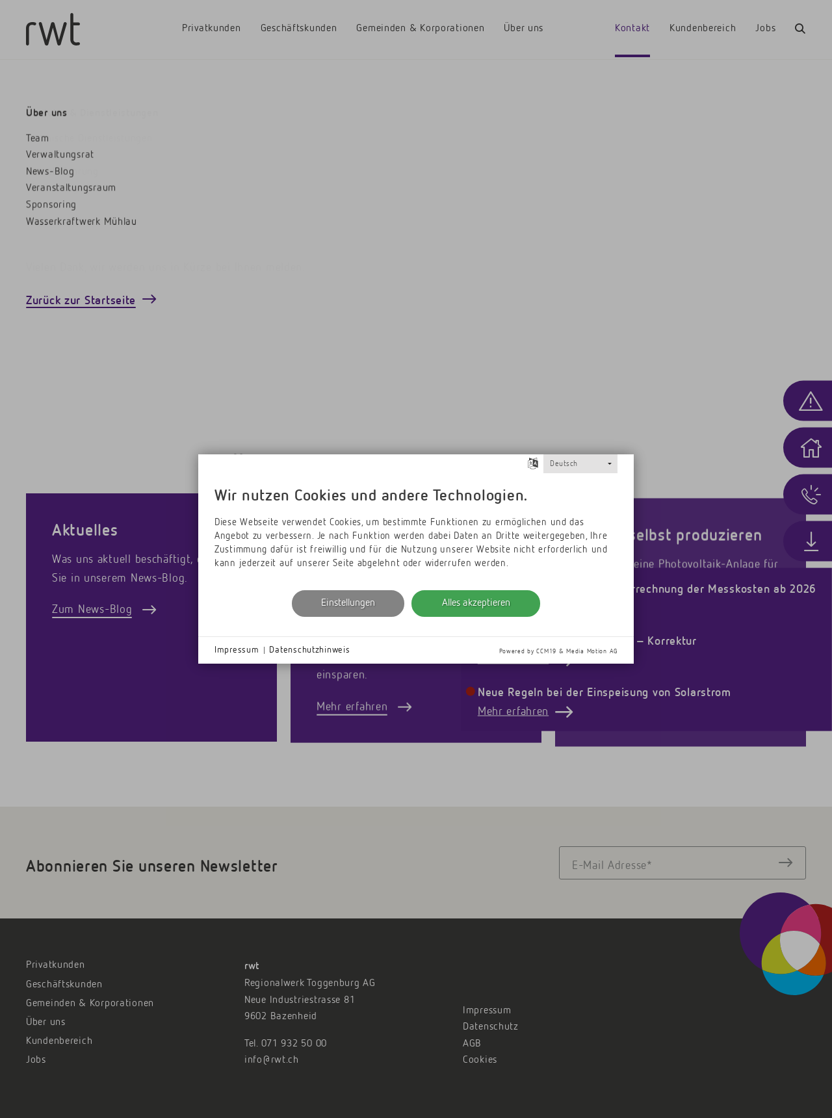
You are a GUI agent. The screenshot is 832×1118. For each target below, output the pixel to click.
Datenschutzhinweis (309, 650)
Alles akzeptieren (476, 603)
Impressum (236, 650)
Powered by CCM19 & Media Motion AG (558, 651)
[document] (416, 530)
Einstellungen (348, 603)
